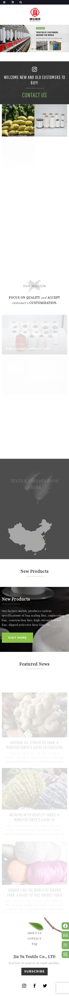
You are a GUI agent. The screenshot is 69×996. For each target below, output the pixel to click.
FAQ (34, 944)
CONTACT (34, 938)
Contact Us (34, 95)
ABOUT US (34, 933)
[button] (32, 48)
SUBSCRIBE (34, 971)
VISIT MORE (17, 637)
